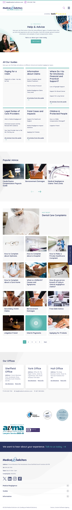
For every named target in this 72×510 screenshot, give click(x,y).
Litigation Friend (54, 125)
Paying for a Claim (11, 72)
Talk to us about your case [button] (70, 255)
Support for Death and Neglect (33, 120)
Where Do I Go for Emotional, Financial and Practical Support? (57, 76)
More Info (18, 384)
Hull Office (57, 368)
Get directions (9, 384)
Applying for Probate (33, 132)
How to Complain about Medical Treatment (34, 80)
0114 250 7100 (29, 2)
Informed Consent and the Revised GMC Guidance (12, 124)
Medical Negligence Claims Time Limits (35, 91)
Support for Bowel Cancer (57, 91)
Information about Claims (33, 72)
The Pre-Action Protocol (34, 86)
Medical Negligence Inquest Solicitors (35, 126)
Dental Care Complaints (54, 215)
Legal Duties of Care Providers (12, 112)
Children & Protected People (58, 112)
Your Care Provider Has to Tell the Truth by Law (13, 131)
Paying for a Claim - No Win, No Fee (13, 80)
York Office (34, 368)
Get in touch (36, 41)
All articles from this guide (35, 99)
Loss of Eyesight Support (57, 86)
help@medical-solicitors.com (13, 2)
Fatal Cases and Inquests (35, 112)
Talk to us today (55, 446)
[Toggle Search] (63, 8)
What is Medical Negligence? (13, 119)
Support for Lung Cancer (57, 96)
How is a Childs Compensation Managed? (57, 120)
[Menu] (70, 8)
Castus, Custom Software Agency (59, 507)
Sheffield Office (10, 370)
